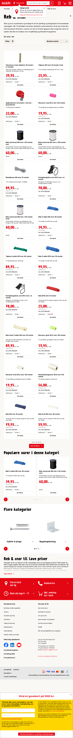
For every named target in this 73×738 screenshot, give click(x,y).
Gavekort (7, 619)
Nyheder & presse (44, 612)
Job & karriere (43, 608)
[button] (36, 499)
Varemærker (8, 631)
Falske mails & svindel (11, 634)
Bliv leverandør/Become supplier (49, 631)
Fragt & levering (9, 623)
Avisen (6, 612)
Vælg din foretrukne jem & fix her (31, 15)
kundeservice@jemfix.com (50, 649)
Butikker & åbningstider (12, 608)
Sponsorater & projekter (46, 619)
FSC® (40, 627)
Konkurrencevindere (45, 623)
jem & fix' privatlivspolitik (57, 711)
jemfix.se (16, 669)
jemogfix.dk (7, 669)
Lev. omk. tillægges (11, 78)
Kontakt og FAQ (9, 616)
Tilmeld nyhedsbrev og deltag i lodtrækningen (36, 734)
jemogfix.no (7, 673)
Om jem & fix (42, 616)
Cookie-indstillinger (10, 676)
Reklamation (8, 627)
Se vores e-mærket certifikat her (47, 656)
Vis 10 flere (35, 446)
